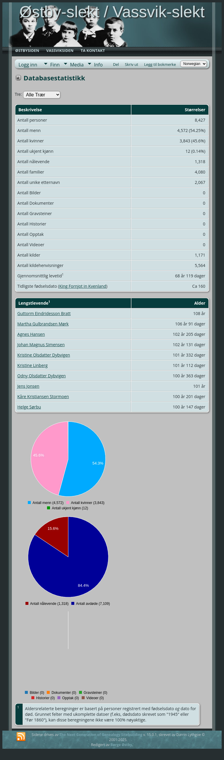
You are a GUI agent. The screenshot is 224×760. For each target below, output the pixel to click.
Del (116, 64)
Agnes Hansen (31, 334)
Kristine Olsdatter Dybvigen (43, 355)
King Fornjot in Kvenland (82, 286)
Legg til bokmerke (160, 64)
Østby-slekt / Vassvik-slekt (111, 11)
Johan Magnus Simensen (41, 344)
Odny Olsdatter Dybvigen (41, 376)
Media (77, 64)
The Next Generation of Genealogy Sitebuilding (100, 734)
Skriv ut (131, 64)
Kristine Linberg (32, 365)
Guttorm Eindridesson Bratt (44, 313)
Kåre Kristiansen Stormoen (43, 396)
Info (98, 64)
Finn (55, 64)
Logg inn (28, 64)
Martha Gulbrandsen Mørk (43, 324)
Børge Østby (121, 744)
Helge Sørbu (29, 407)
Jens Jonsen (28, 386)
